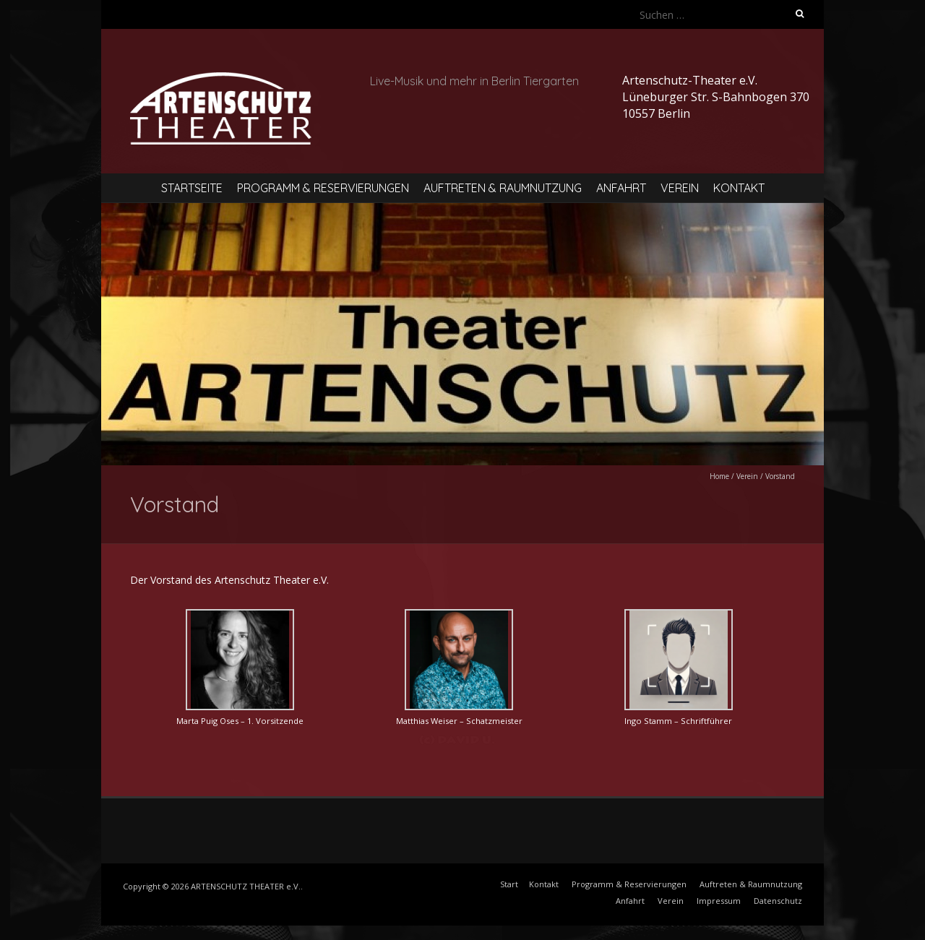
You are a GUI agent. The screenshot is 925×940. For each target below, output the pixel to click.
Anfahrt (621, 188)
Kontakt (739, 188)
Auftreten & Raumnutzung (502, 188)
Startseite (192, 188)
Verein (680, 188)
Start (509, 884)
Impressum (719, 900)
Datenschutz (778, 900)
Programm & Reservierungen (323, 188)
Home (719, 476)
